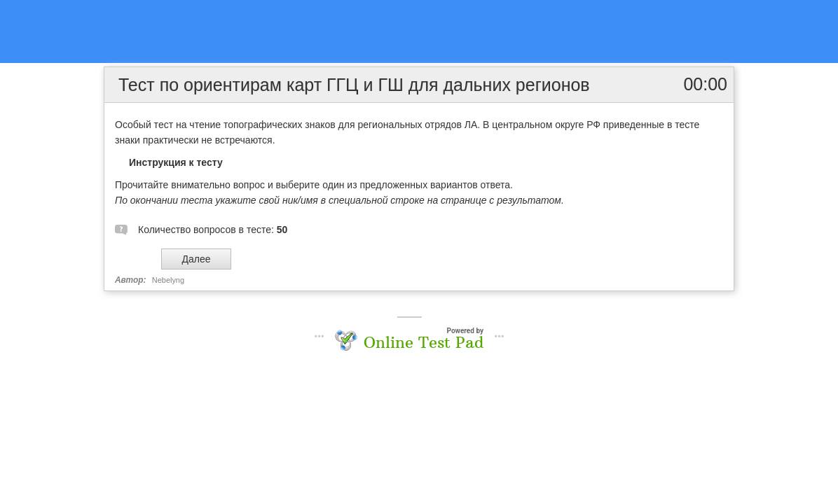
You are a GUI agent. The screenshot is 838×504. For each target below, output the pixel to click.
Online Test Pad (423, 342)
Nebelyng (168, 280)
